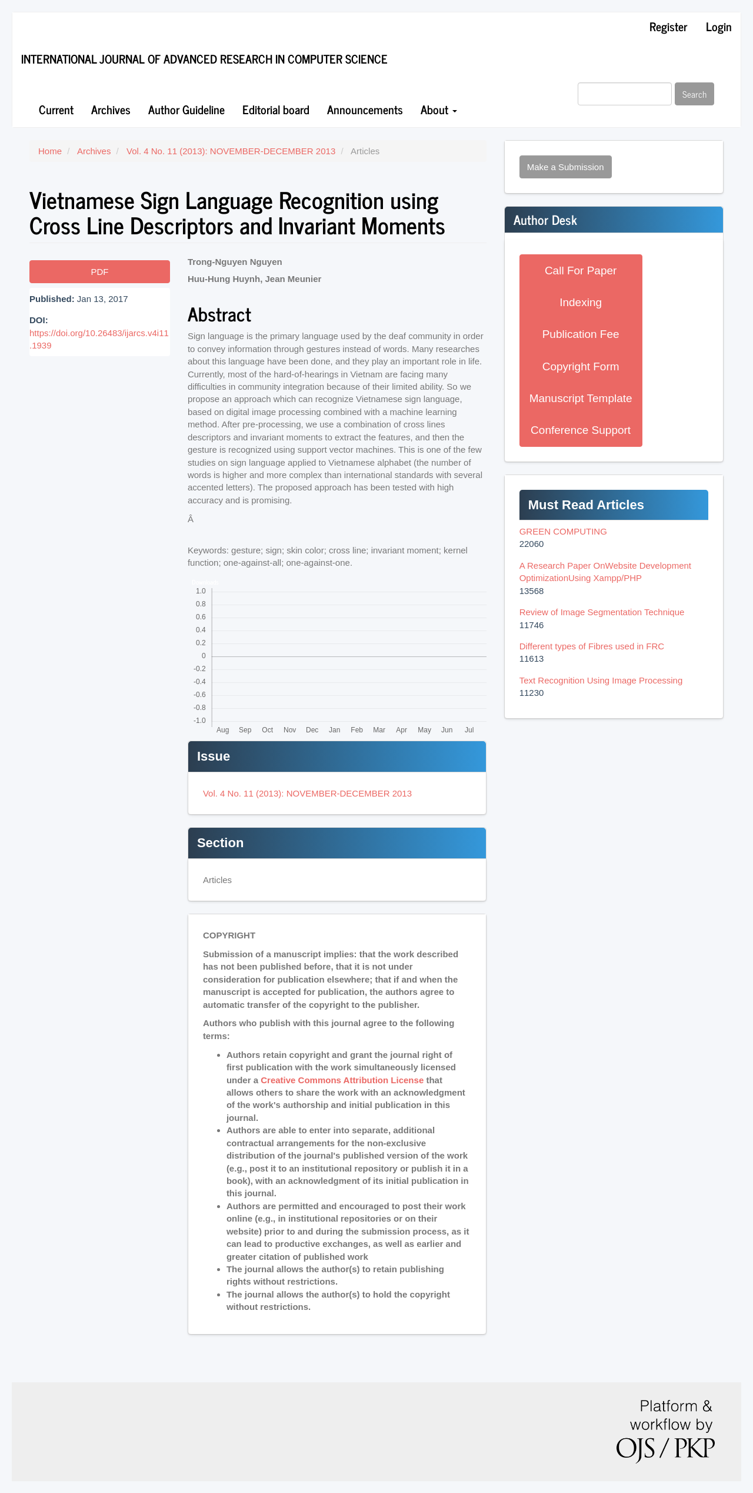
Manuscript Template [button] (580, 398)
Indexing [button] (580, 302)
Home (50, 151)
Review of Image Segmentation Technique (602, 612)
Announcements (365, 109)
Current (56, 109)
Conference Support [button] (581, 430)
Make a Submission (565, 167)
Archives (111, 109)
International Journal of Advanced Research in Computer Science (204, 58)
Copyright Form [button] (580, 366)
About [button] (439, 109)
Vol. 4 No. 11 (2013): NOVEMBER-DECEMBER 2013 (230, 151)
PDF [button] (99, 272)
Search (694, 94)
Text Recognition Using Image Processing (601, 680)
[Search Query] (625, 93)
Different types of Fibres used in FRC (592, 646)
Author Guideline (186, 109)
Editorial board (275, 109)
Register (668, 26)
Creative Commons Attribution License (342, 1080)
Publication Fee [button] (580, 334)
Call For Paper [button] (581, 270)
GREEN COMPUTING (563, 531)
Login (719, 26)
